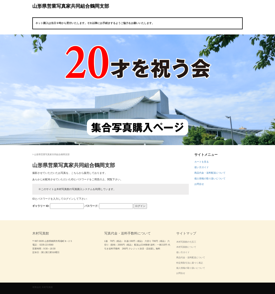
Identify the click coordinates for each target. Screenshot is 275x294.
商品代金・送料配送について (210, 172)
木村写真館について (186, 247)
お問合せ (199, 184)
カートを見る (201, 161)
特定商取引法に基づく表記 (189, 263)
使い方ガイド (201, 167)
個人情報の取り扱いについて (210, 178)
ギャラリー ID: (40, 205)
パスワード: (91, 205)
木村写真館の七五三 (186, 242)
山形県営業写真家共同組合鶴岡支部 (70, 6)
